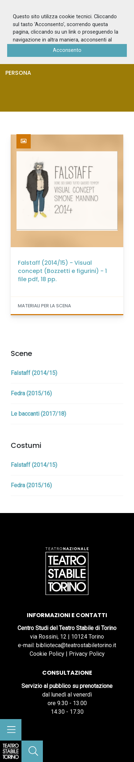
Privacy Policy (87, 653)
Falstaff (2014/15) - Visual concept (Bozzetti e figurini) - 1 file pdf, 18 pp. (62, 271)
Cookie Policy (47, 653)
